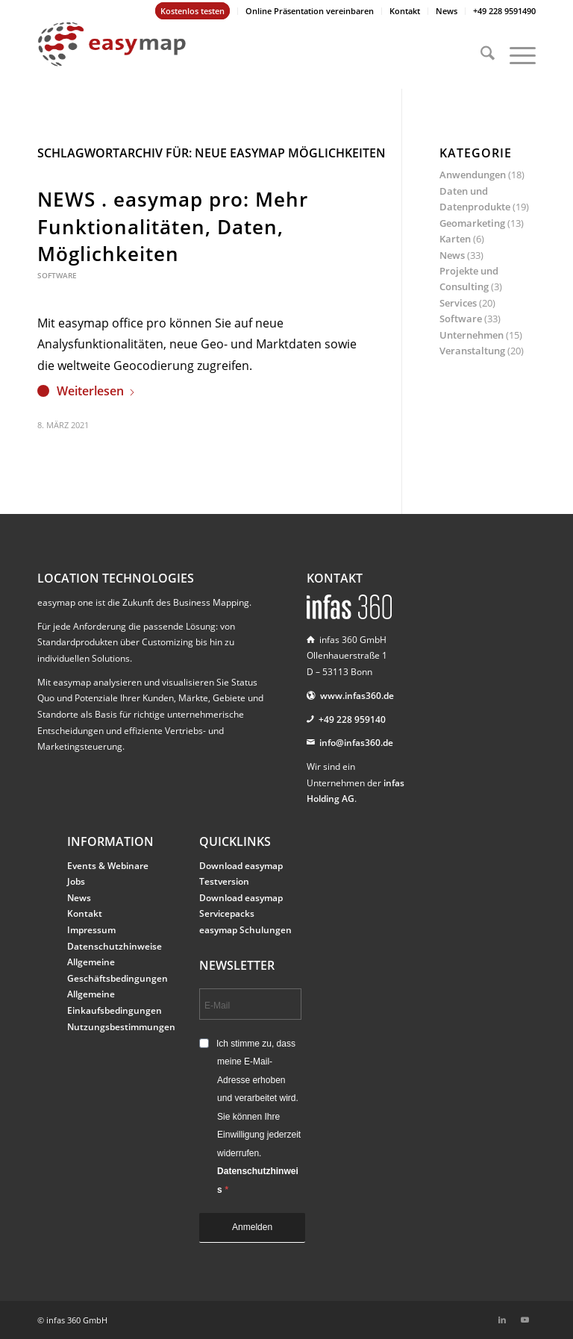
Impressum (91, 929)
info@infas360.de (356, 742)
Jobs (76, 881)
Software (57, 275)
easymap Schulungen (245, 929)
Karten (455, 238)
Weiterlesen (96, 391)
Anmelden (252, 1227)
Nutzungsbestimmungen (121, 1026)
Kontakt (404, 10)
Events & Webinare (107, 865)
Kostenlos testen (192, 10)
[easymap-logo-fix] (112, 55)
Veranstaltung (472, 350)
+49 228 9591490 (504, 10)
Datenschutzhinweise (114, 946)
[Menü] (515, 55)
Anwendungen (472, 174)
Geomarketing (472, 223)
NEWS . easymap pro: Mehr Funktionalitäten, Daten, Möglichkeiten (172, 226)
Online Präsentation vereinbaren (309, 10)
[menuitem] (193, 11)
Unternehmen (471, 335)
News (446, 10)
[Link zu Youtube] (524, 1319)
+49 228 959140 (352, 719)
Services (458, 303)
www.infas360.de (357, 695)
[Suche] (480, 55)
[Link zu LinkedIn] (502, 1319)
